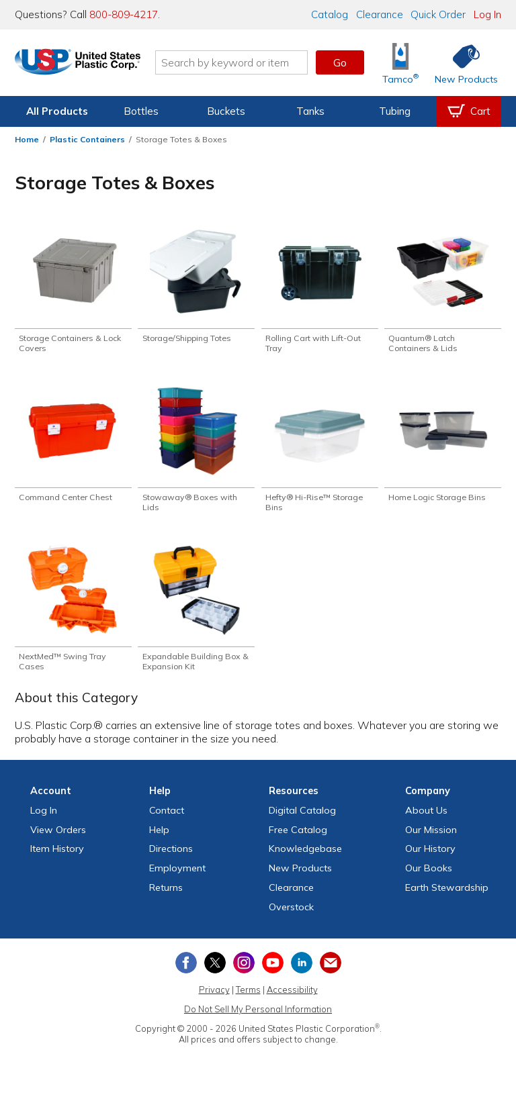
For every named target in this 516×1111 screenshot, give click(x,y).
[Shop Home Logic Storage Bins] (442, 447)
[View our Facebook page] (186, 970)
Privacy (214, 997)
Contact (166, 818)
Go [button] (340, 62)
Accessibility (292, 997)
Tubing (395, 111)
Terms (248, 997)
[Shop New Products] (461, 62)
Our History (430, 857)
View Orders (58, 837)
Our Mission (431, 837)
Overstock (291, 914)
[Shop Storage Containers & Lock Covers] (73, 290)
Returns (166, 895)
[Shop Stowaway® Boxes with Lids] (196, 452)
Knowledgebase (305, 857)
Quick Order (438, 14)
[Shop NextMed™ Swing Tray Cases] (73, 613)
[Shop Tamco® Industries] (400, 62)
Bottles (141, 111)
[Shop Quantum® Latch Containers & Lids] (442, 290)
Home (27, 139)
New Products (300, 875)
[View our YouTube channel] (272, 970)
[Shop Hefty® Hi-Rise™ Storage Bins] (319, 452)
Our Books (428, 875)
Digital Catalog (302, 818)
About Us (426, 818)
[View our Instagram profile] (243, 970)
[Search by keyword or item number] (248, 62)
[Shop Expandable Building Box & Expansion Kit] (196, 613)
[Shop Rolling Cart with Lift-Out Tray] (319, 290)
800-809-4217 (123, 14)
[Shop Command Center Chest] (73, 447)
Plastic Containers (87, 139)
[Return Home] (94, 65)
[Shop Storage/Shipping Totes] (196, 285)
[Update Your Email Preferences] (330, 970)
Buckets (226, 111)
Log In (487, 14)
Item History (57, 857)
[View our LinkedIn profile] (301, 970)
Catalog (329, 14)
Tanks (310, 111)
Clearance (379, 14)
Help (159, 837)
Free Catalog (298, 837)
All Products (57, 111)
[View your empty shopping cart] (469, 111)
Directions (171, 857)
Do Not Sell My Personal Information (258, 1016)
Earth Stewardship (446, 895)
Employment (177, 875)
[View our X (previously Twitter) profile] (215, 970)
